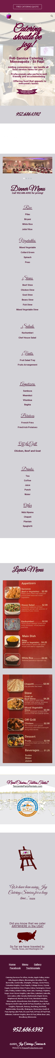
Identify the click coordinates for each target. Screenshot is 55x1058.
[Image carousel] (27, 168)
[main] (27, 36)
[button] (3, 16)
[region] (27, 6)
